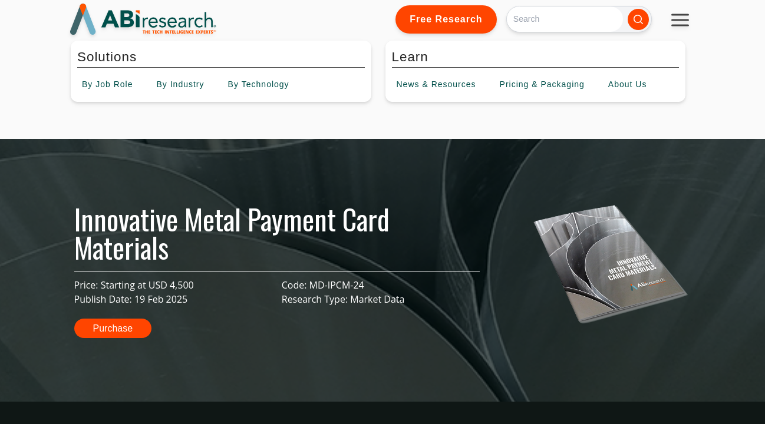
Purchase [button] (113, 328)
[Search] (565, 19)
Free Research (446, 19)
